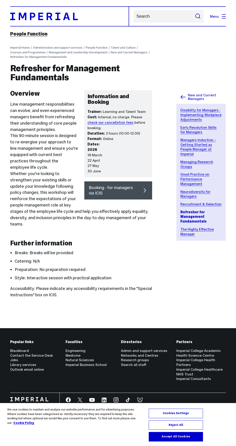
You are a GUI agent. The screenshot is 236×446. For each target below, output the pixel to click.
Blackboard (19, 351)
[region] (118, 424)
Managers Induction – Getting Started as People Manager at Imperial (198, 147)
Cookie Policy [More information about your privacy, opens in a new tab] (23, 423)
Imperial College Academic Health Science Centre (198, 353)
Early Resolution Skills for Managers (198, 129)
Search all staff (133, 365)
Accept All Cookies (176, 436)
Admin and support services (144, 351)
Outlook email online (27, 369)
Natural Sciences (80, 360)
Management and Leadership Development (78, 52)
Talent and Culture (123, 48)
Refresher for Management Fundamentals (38, 57)
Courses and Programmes (28, 52)
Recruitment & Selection (201, 204)
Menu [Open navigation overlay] (218, 16)
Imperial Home (20, 48)
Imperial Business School (86, 365)
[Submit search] (198, 16)
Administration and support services (58, 48)
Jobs (14, 360)
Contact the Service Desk (31, 355)
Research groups (135, 360)
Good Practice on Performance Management (194, 179)
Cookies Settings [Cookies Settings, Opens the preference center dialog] (176, 413)
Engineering (75, 351)
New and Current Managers (129, 52)
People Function (28, 34)
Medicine (73, 355)
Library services (23, 365)
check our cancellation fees (110, 122)
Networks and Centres (139, 355)
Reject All (176, 425)
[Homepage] (69, 16)
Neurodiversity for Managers (195, 194)
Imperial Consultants (193, 379)
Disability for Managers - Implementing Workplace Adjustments (201, 115)
